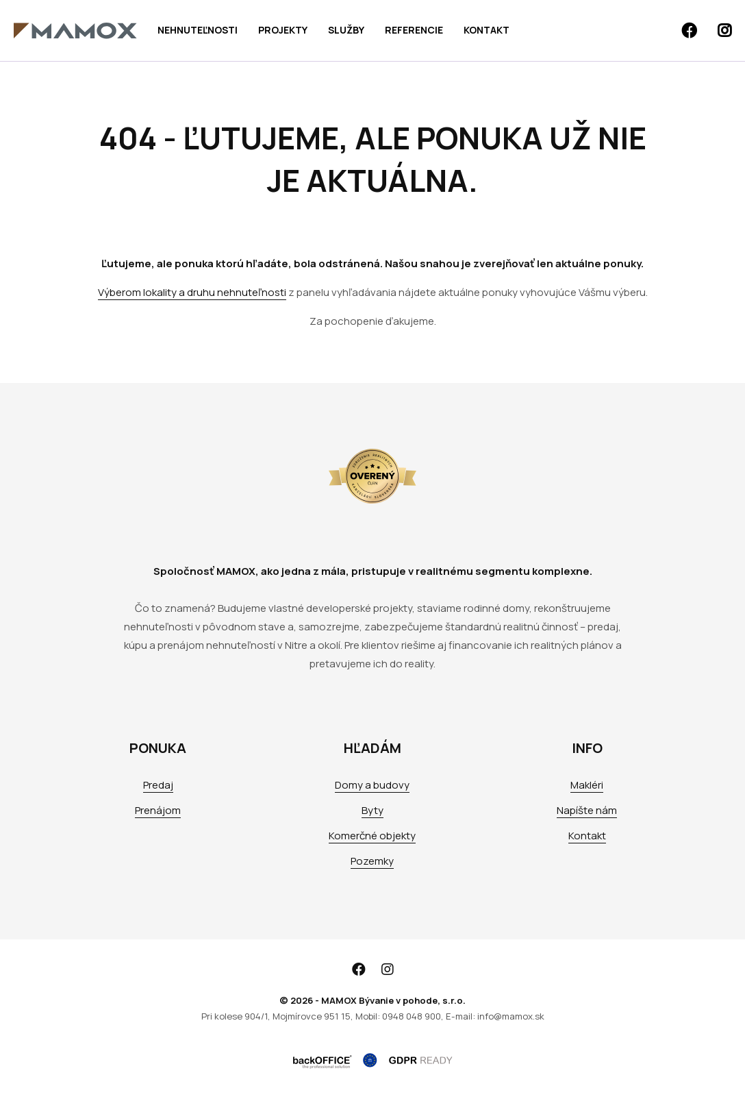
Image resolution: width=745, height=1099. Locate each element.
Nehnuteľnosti (197, 29)
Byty (372, 810)
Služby (346, 29)
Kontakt (486, 29)
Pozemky (372, 861)
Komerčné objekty (372, 835)
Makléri (586, 785)
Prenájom (158, 810)
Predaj (158, 785)
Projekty (282, 29)
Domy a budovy (372, 785)
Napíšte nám (587, 810)
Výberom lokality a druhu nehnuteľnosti (192, 292)
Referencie (414, 29)
